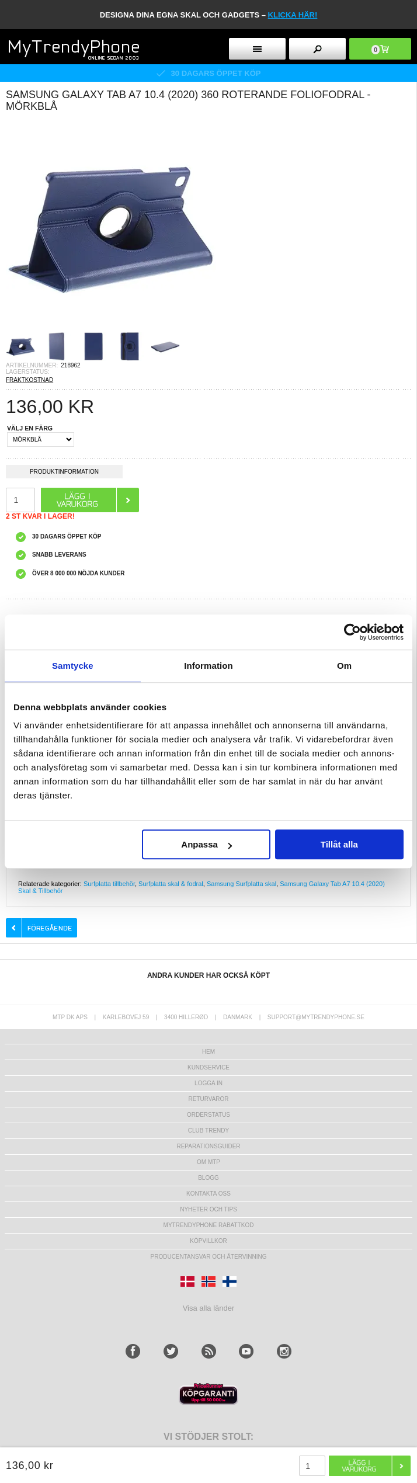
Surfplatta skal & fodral (170, 883)
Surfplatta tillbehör (109, 883)
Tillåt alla (339, 844)
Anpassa (206, 844)
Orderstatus (208, 1115)
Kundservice (208, 1067)
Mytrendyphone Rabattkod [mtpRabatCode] (209, 1225)
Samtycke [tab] (72, 666)
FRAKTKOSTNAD (29, 380)
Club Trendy (208, 1130)
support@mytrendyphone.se (315, 1017)
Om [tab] (344, 666)
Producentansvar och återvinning (209, 1256)
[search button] (317, 49)
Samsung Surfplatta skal (241, 883)
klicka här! (293, 15)
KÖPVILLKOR (208, 1241)
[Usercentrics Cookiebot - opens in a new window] (352, 632)
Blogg (208, 1178)
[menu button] (257, 49)
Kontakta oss (208, 1193)
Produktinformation (64, 473)
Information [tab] (208, 666)
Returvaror (208, 1099)
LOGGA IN (208, 1083)
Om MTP (208, 1162)
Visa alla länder (209, 1308)
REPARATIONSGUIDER (208, 1146)
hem (208, 1051)
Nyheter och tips (208, 1209)
